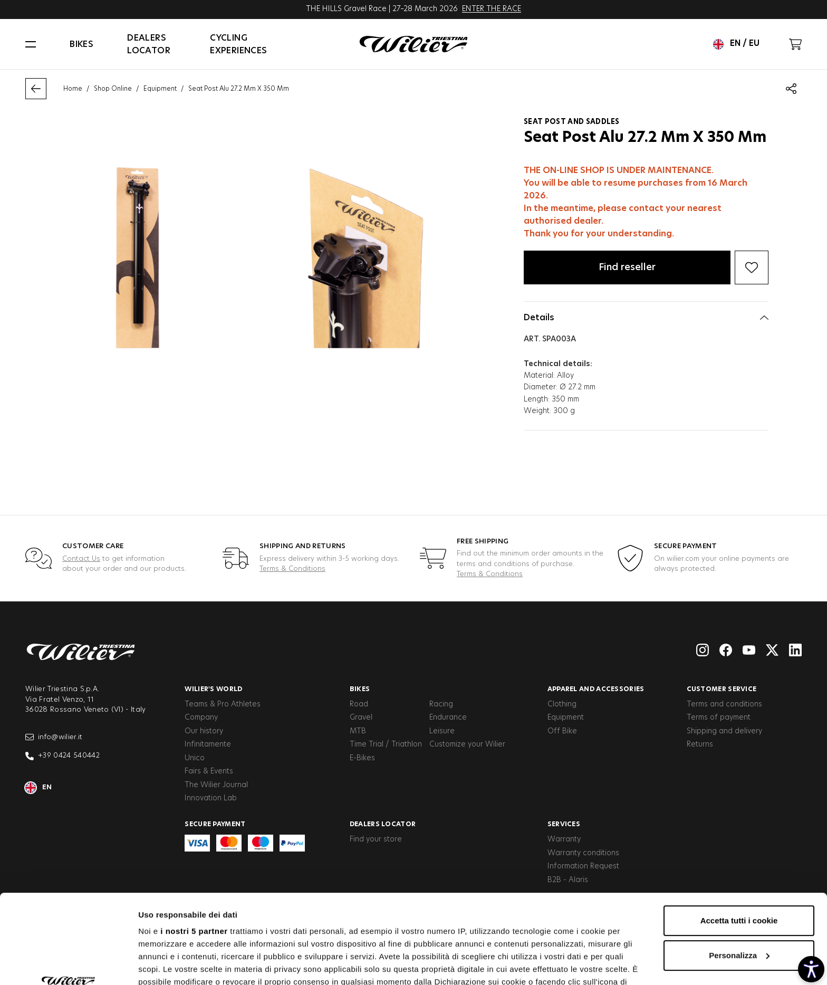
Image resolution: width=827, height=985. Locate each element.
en (38, 787)
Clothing (561, 704)
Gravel (361, 717)
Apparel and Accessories (596, 689)
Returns (700, 744)
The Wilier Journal (216, 785)
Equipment (160, 88)
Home (72, 88)
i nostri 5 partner (193, 847)
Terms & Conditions (292, 569)
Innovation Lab (211, 798)
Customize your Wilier (467, 744)
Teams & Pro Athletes (223, 704)
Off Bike (562, 731)
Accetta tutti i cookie (739, 837)
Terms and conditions (724, 704)
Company (201, 717)
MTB (358, 731)
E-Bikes (362, 758)
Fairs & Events (209, 771)
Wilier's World (213, 689)
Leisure (442, 731)
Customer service (722, 689)
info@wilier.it (54, 737)
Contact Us (81, 559)
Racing (441, 704)
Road (359, 704)
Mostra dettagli (166, 964)
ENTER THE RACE (491, 9)
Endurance (448, 717)
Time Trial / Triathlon (386, 744)
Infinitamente (208, 744)
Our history (204, 731)
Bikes (81, 44)
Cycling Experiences (238, 44)
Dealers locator (148, 44)
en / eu (736, 44)
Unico (195, 758)
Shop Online (113, 88)
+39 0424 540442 (62, 756)
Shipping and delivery (724, 731)
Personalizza (739, 871)
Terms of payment (719, 717)
